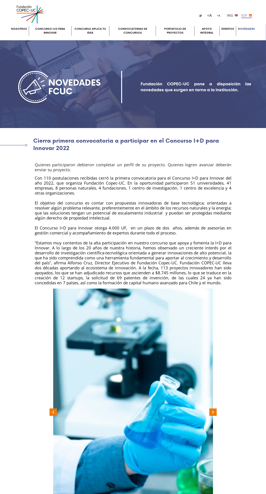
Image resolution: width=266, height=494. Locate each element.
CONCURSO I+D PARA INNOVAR (50, 30)
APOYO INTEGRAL (207, 30)
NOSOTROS (19, 28)
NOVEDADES (246, 28)
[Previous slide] (53, 412)
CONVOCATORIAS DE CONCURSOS (132, 30)
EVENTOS (227, 28)
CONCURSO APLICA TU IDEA (90, 30)
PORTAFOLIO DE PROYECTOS (175, 30)
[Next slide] (213, 412)
